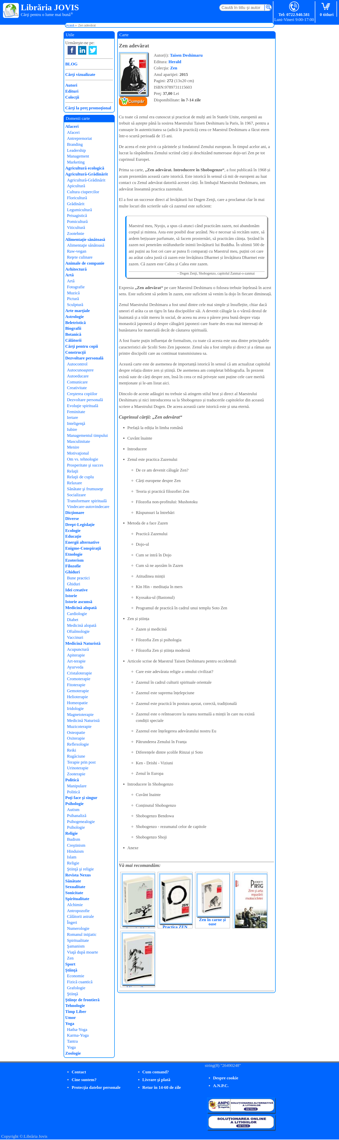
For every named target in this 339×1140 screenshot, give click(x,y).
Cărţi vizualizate (80, 74)
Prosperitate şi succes (85, 465)
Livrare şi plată (156, 1079)
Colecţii (72, 97)
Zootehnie (75, 233)
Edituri (72, 91)
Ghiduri (72, 572)
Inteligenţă (76, 423)
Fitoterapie (76, 684)
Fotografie (76, 287)
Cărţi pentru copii (81, 346)
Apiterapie (76, 655)
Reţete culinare (80, 257)
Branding (75, 144)
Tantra (72, 1041)
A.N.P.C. (221, 1085)
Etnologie (74, 554)
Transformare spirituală (87, 500)
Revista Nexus (78, 875)
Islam (72, 857)
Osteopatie (76, 732)
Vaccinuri (75, 637)
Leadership (76, 150)
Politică (72, 780)
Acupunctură (78, 649)
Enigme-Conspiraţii (83, 548)
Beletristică (75, 322)
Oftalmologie (78, 631)
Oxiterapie (76, 738)
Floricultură (77, 197)
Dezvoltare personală (84, 358)
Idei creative (76, 590)
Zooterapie (76, 774)
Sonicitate (74, 892)
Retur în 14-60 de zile (161, 1087)
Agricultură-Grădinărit (86, 174)
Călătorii (73, 340)
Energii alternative (82, 542)
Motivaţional (78, 453)
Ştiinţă (71, 970)
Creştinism (76, 845)
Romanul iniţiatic (82, 934)
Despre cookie (225, 1078)
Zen (173, 68)
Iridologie (75, 708)
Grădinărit (76, 203)
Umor (70, 1017)
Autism (73, 809)
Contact (79, 1072)
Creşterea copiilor (82, 393)
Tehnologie (75, 1005)
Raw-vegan (76, 251)
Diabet (72, 619)
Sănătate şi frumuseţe (85, 489)
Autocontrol (77, 364)
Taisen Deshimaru (186, 55)
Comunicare (77, 382)
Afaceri (72, 126)
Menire (73, 447)
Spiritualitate (77, 898)
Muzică (73, 293)
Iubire (72, 429)
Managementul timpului (87, 435)
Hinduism (75, 851)
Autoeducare (78, 376)
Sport (70, 964)
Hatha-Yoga (77, 1029)
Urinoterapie (78, 768)
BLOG (71, 64)
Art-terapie (76, 661)
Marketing (76, 162)
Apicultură (76, 185)
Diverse (72, 518)
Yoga (69, 1023)
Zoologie (73, 1053)
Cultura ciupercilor (83, 191)
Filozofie (73, 566)
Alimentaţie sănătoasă (85, 239)
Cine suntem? (84, 1079)
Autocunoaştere (80, 370)
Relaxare (74, 483)
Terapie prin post (81, 762)
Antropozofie (78, 910)
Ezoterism (74, 560)
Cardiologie (77, 613)
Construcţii (75, 352)
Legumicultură (79, 209)
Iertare (72, 417)
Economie (75, 976)
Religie (71, 833)
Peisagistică (77, 215)
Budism (73, 839)
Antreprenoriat (79, 138)
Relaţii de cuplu (80, 477)
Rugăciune (76, 756)
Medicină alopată (81, 607)
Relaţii (72, 471)
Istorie (71, 595)
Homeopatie (77, 702)
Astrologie (74, 316)
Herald (175, 61)
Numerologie (78, 928)
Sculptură (75, 304)
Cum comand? (155, 1072)
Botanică (73, 334)
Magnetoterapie (80, 714)
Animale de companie (85, 263)
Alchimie (75, 904)
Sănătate (73, 881)
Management (78, 156)
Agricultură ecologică (84, 168)
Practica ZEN (175, 927)
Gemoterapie (78, 690)
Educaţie (73, 536)
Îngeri (72, 922)
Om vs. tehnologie (82, 459)
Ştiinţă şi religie (80, 869)
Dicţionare (74, 512)
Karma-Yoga (78, 1035)
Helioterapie (77, 696)
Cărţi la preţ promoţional (88, 108)
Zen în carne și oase (212, 921)
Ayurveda (75, 667)
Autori (71, 85)
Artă (69, 275)
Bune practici (78, 578)
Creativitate (77, 387)
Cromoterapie (78, 678)
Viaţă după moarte (82, 952)
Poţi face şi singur (81, 797)
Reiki (71, 750)
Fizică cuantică (80, 981)
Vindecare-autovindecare (88, 506)
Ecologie (73, 530)
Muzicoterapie (79, 726)
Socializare (76, 494)
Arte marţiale (77, 310)
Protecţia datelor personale (96, 1087)
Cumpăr (136, 101)
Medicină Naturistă (83, 643)
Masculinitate (78, 441)
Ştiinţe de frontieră (82, 999)
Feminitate (76, 411)
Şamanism (76, 946)
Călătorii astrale (80, 916)
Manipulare (77, 786)
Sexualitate (75, 886)
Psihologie (74, 803)
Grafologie (76, 987)
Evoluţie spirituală (82, 405)
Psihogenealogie (81, 821)
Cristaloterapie (79, 673)
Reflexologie (78, 744)
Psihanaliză (76, 815)
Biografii (73, 328)
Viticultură (76, 227)
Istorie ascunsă (78, 601)
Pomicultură (77, 221)
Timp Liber (75, 1011)
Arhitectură (76, 269)
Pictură (73, 298)
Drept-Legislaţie (80, 524)
